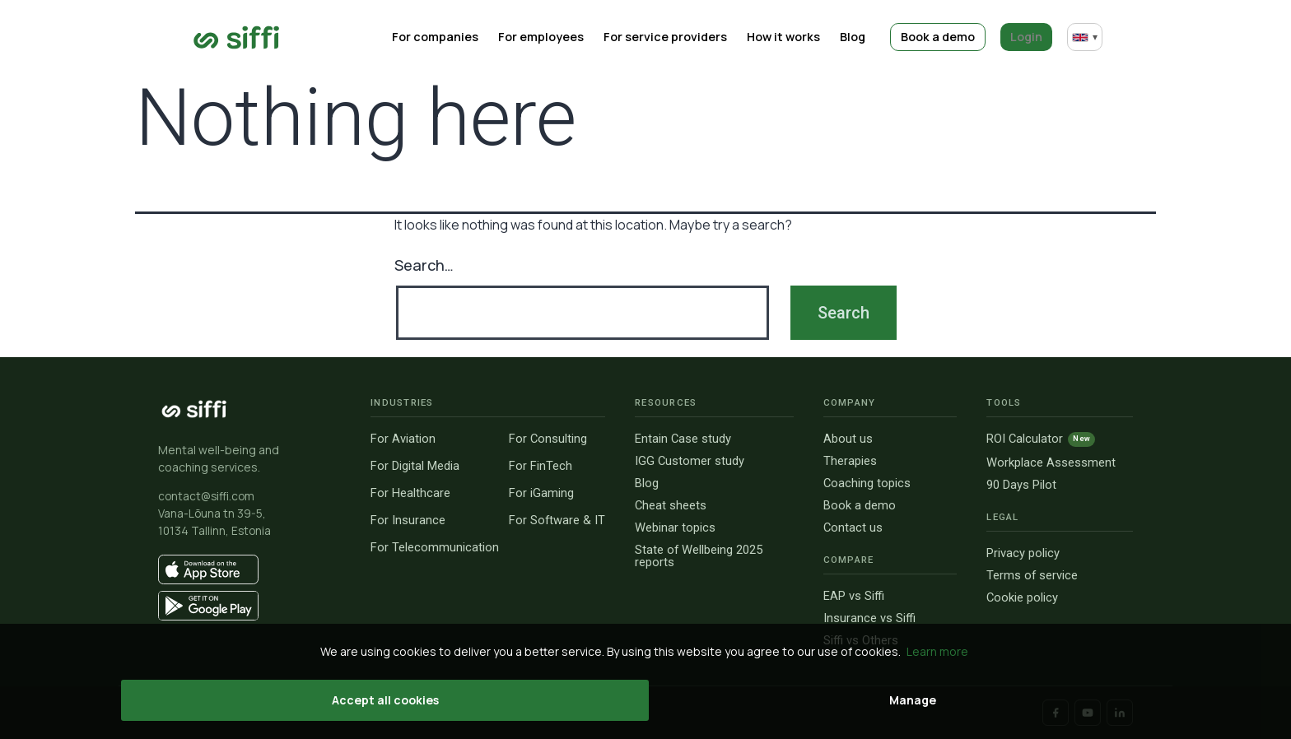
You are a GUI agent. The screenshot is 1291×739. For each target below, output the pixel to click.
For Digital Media (415, 466)
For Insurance (408, 520)
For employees (566, 36)
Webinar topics (675, 528)
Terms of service (1032, 575)
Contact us (853, 528)
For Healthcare (410, 493)
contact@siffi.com (206, 496)
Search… (424, 265)
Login (1028, 36)
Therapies (850, 461)
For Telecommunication (435, 547)
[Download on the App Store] (249, 569)
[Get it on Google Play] (249, 605)
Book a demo (945, 36)
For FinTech (540, 466)
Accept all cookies (554, 700)
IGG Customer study (689, 461)
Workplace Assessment (1051, 463)
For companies (466, 36)
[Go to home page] (237, 37)
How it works (799, 36)
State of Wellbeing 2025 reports (698, 556)
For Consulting (548, 439)
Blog (864, 36)
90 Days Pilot (1021, 485)
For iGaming (541, 493)
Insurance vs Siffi (869, 618)
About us (848, 439)
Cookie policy (1022, 598)
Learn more (937, 651)
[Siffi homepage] (194, 409)
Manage (743, 700)
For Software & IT (557, 520)
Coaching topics (867, 483)
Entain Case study (683, 439)
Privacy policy (1023, 553)
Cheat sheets (670, 506)
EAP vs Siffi (853, 596)
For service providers (686, 36)
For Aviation (403, 439)
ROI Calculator (1040, 439)
